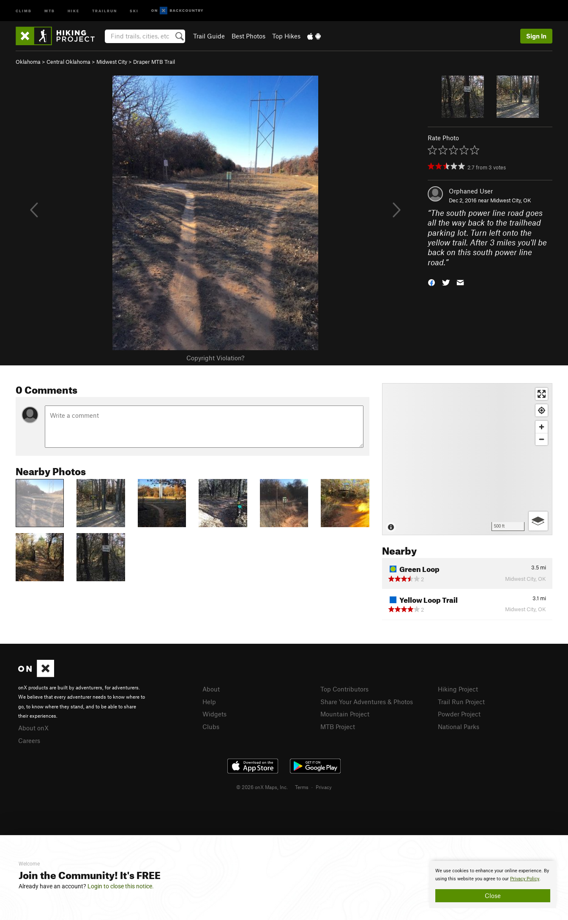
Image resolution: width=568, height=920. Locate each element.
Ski (134, 10)
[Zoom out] (541, 439)
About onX (33, 728)
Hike (73, 10)
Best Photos (248, 36)
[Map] (467, 459)
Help (209, 701)
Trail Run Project (461, 701)
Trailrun (104, 10)
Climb (24, 10)
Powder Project (459, 714)
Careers (29, 740)
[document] (492, 884)
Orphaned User (471, 191)
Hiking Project (458, 689)
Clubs (210, 726)
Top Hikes (286, 36)
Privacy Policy (524, 879)
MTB (49, 10)
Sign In (536, 36)
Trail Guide (209, 36)
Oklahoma (28, 61)
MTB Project (337, 726)
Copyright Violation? (215, 358)
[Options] (538, 521)
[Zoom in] (541, 427)
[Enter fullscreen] (541, 394)
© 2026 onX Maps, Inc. (262, 787)
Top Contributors (344, 689)
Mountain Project (344, 714)
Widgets (214, 714)
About (211, 689)
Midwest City (111, 61)
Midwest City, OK (510, 200)
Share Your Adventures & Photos (366, 701)
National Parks (458, 726)
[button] (431, 282)
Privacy (324, 787)
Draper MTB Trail (154, 61)
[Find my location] (541, 410)
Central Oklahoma (68, 61)
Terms (302, 787)
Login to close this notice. (120, 886)
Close (493, 895)
